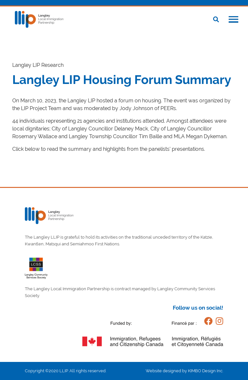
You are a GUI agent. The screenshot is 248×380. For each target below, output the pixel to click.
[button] (233, 20)
